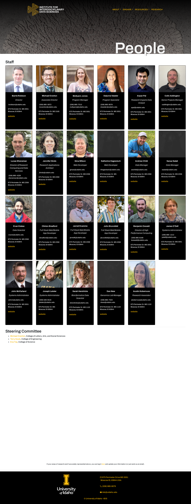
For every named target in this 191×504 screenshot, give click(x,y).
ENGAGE (127, 9)
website (11, 116)
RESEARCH (157, 9)
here (103, 464)
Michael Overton (17, 336)
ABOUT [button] (115, 9)
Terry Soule (15, 339)
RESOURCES (141, 9)
